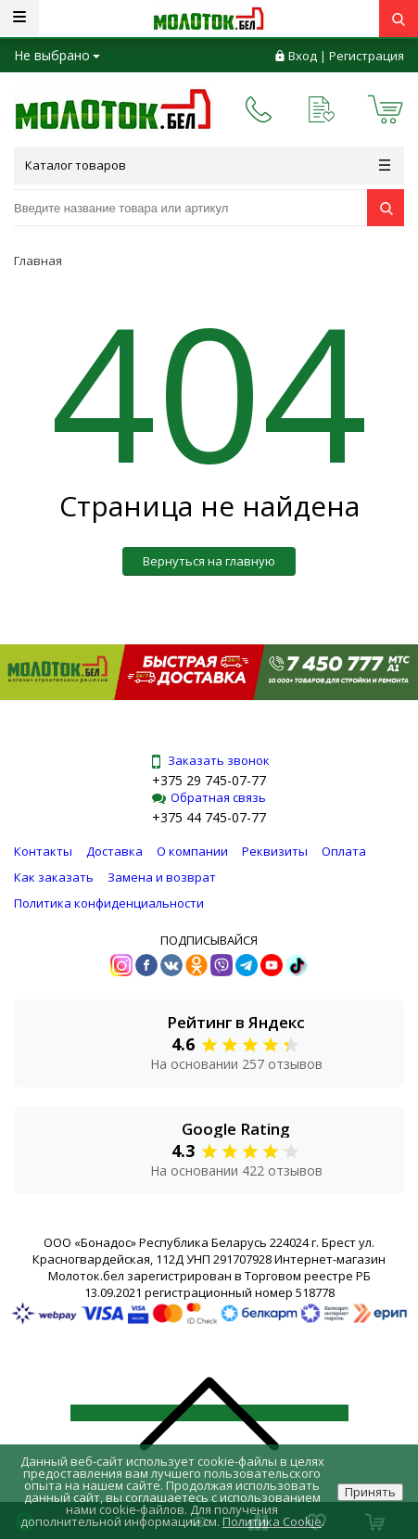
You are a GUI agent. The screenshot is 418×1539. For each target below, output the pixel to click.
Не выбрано (57, 55)
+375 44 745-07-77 (209, 817)
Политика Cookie (272, 1521)
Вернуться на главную (209, 561)
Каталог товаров (207, 165)
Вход (302, 55)
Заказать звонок (209, 760)
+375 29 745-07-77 (209, 780)
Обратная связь (209, 797)
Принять (370, 1491)
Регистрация (366, 55)
